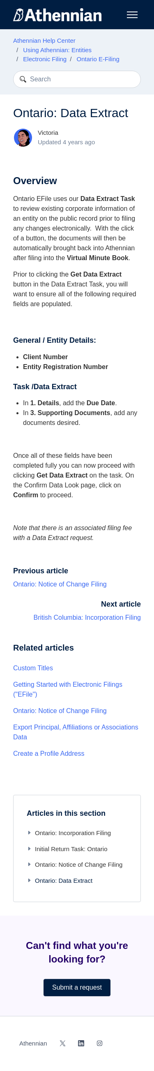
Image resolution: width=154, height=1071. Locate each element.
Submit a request (77, 987)
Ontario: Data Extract (59, 880)
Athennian (33, 1043)
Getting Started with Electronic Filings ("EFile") (67, 689)
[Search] (77, 79)
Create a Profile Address (48, 753)
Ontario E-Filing (98, 58)
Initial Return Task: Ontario (67, 848)
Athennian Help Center (44, 40)
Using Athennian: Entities (57, 49)
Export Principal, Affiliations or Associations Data (75, 732)
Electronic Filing (45, 58)
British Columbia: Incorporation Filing (87, 617)
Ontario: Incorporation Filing (69, 832)
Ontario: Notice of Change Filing (60, 584)
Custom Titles (33, 668)
